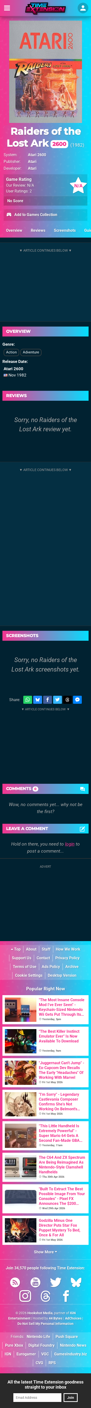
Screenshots (65, 230)
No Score (15, 201)
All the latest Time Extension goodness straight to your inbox (45, 1384)
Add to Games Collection (31, 215)
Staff (46, 949)
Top (16, 949)
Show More (45, 1252)
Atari (32, 161)
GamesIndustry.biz (70, 1354)
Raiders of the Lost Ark (44, 137)
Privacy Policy (67, 958)
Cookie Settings (28, 975)
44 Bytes (55, 1318)
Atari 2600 (37, 154)
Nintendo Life (38, 1336)
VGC (45, 1354)
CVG (39, 1362)
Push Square (67, 1336)
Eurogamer (26, 1354)
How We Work (68, 949)
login (69, 844)
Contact (43, 958)
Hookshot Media (40, 1313)
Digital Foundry (41, 1345)
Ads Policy (51, 966)
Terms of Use (24, 966)
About (31, 949)
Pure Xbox (14, 1345)
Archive (72, 966)
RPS (52, 1362)
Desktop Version (62, 975)
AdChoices (73, 1318)
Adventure (31, 352)
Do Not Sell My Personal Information (45, 1324)
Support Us (21, 958)
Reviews (38, 230)
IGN (8, 1354)
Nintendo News (73, 1345)
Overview (14, 230)
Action (11, 352)
